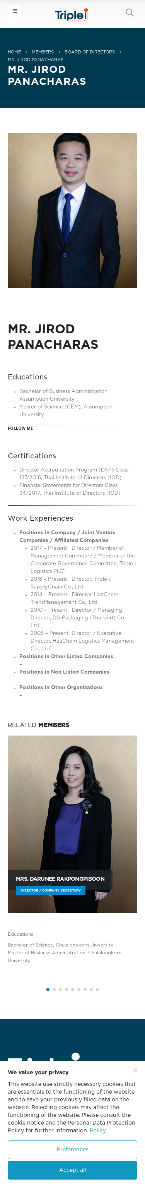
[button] (48, 989)
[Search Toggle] (129, 13)
